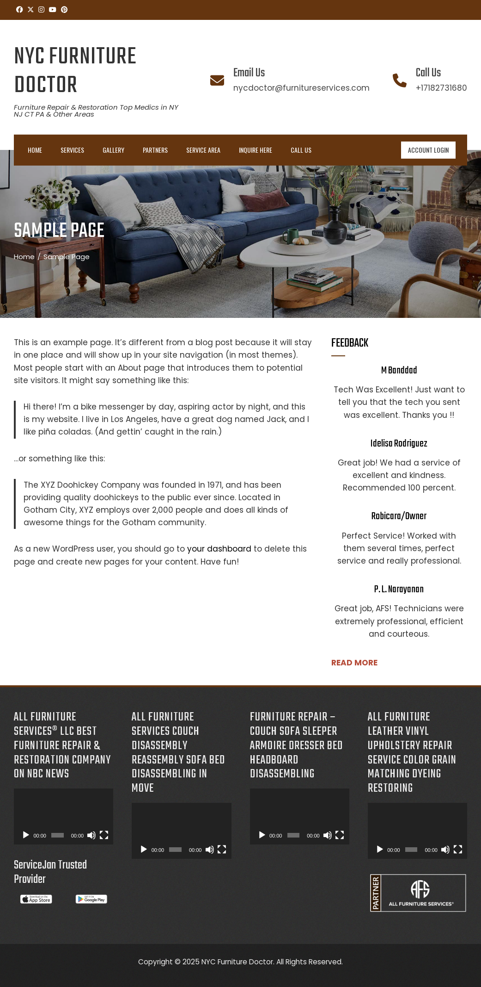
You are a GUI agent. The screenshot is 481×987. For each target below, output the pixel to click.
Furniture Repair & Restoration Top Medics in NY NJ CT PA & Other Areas (96, 110)
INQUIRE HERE (255, 150)
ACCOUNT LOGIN (428, 150)
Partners (155, 150)
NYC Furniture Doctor (75, 71)
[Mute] (91, 835)
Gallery (113, 150)
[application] (63, 816)
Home (35, 150)
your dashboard (219, 548)
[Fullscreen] (104, 835)
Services (72, 150)
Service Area (203, 150)
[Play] (25, 835)
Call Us (301, 150)
